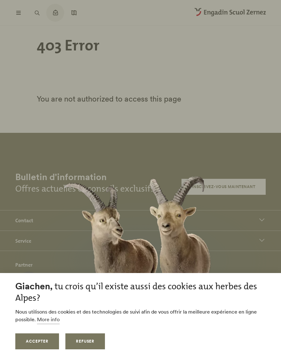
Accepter (37, 341)
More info (48, 319)
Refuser (85, 341)
